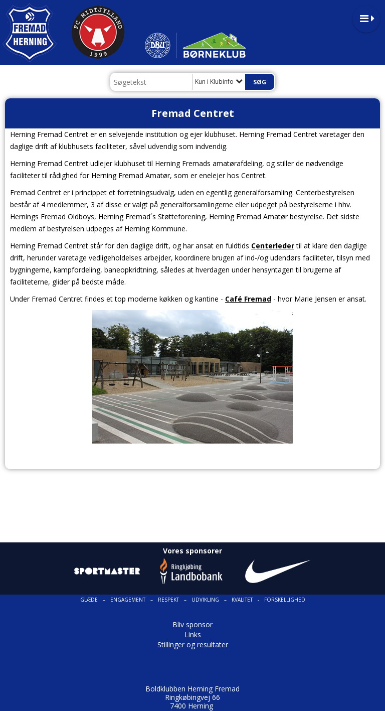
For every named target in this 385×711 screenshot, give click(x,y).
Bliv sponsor (192, 624)
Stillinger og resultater (192, 644)
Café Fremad (248, 299)
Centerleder (272, 245)
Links (192, 634)
